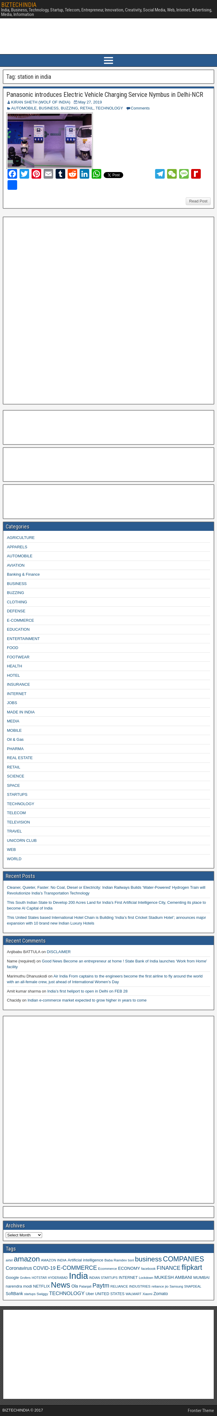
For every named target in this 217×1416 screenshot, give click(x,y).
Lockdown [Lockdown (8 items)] (146, 1277)
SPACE (13, 785)
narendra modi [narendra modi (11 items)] (19, 1286)
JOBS (12, 702)
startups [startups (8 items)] (29, 1294)
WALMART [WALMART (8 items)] (134, 1294)
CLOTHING (17, 602)
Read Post (198, 201)
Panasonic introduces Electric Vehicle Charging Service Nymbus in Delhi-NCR (104, 94)
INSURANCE (18, 684)
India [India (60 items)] (78, 1276)
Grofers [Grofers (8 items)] (25, 1277)
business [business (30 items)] (148, 1259)
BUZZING (69, 108)
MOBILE (14, 730)
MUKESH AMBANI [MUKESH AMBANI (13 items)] (173, 1277)
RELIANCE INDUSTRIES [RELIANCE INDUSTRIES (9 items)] (130, 1286)
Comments (140, 108)
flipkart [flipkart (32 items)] (192, 1267)
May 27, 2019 (90, 102)
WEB (11, 849)
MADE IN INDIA (21, 712)
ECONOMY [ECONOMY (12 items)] (129, 1268)
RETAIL (87, 108)
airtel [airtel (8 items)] (9, 1260)
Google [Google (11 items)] (12, 1277)
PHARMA (15, 748)
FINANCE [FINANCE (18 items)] (168, 1268)
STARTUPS (17, 794)
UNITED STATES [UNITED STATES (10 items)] (109, 1294)
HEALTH (14, 666)
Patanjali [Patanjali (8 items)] (85, 1286)
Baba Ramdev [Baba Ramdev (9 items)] (116, 1260)
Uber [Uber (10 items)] (90, 1294)
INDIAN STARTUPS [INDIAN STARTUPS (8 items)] (103, 1277)
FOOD (12, 647)
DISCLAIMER (59, 952)
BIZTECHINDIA (18, 4)
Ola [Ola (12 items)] (74, 1286)
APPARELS (17, 547)
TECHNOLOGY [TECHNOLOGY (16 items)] (66, 1293)
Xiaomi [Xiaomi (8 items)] (147, 1294)
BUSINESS (49, 108)
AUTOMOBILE (24, 108)
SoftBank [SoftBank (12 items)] (14, 1293)
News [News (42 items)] (60, 1285)
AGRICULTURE (21, 537)
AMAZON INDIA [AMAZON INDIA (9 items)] (53, 1260)
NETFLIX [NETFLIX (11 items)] (41, 1286)
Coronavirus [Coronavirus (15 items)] (19, 1268)
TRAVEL (14, 831)
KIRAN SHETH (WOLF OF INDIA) (40, 102)
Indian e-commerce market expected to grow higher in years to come (87, 1000)
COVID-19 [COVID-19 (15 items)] (44, 1268)
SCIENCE (15, 776)
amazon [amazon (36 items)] (27, 1259)
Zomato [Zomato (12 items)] (160, 1293)
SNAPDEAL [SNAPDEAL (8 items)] (192, 1286)
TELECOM (16, 813)
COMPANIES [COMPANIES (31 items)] (183, 1259)
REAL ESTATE (20, 758)
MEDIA (13, 721)
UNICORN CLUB (22, 840)
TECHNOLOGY (109, 108)
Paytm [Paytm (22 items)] (101, 1285)
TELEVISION (18, 822)
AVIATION (16, 565)
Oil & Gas (15, 739)
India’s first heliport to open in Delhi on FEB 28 (87, 991)
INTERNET (16, 693)
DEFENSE (16, 611)
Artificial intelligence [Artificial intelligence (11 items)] (85, 1260)
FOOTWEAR (18, 657)
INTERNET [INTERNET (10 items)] (128, 1278)
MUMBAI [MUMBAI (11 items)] (201, 1277)
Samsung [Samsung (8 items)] (176, 1286)
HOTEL (13, 675)
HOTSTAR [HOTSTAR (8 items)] (39, 1277)
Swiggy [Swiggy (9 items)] (42, 1294)
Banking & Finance (23, 574)
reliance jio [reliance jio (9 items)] (159, 1286)
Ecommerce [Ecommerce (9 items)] (107, 1268)
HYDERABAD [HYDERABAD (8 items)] (58, 1277)
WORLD (14, 859)
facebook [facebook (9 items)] (148, 1268)
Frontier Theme (201, 1410)
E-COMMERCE (20, 620)
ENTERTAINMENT (23, 638)
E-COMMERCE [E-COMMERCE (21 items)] (77, 1268)
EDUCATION (18, 629)
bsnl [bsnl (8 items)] (131, 1260)
